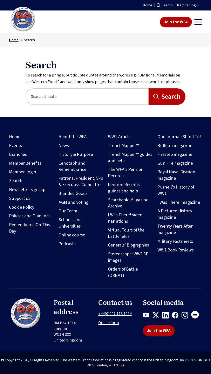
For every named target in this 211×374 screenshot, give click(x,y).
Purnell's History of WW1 (175, 190)
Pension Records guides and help (124, 187)
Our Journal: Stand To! (179, 136)
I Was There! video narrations (125, 218)
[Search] (87, 96)
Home (147, 5)
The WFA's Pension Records (126, 172)
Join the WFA (176, 22)
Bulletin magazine (174, 145)
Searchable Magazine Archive (128, 203)
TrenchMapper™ (123, 145)
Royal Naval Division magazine (176, 175)
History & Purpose (76, 154)
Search (167, 5)
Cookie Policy (21, 207)
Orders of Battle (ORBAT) (123, 272)
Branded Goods (73, 193)
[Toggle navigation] (198, 22)
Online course (72, 235)
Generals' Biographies (128, 245)
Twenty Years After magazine (175, 229)
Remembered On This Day (29, 227)
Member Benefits (25, 163)
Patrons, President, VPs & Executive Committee (81, 181)
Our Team (68, 211)
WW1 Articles (120, 136)
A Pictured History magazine (174, 214)
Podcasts (67, 244)
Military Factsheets (175, 241)
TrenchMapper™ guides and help (130, 157)
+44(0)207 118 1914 (115, 314)
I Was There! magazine (178, 202)
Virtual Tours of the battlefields (126, 233)
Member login (188, 5)
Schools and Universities (70, 223)
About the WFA (73, 136)
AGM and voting (73, 202)
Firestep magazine (174, 154)
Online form (108, 323)
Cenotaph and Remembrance (72, 166)
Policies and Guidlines (29, 216)
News (64, 145)
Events (15, 145)
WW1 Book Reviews (175, 250)
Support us (19, 198)
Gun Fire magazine (175, 163)
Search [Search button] (171, 96)
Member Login (22, 172)
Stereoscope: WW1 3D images (128, 257)
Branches (18, 154)
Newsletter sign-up (27, 189)
